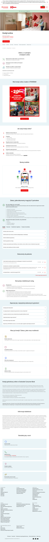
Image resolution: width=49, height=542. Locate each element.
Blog (33, 504)
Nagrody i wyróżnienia (4, 508)
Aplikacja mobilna (19, 526)
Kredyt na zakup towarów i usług (37, 489)
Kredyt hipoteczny (35, 494)
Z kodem (7, 44)
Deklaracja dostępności (4, 492)
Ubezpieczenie (34, 499)
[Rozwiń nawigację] (47, 7)
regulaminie (25, 155)
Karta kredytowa (35, 495)
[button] (47, 11)
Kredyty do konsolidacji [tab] (26, 226)
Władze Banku (3, 505)
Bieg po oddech (3, 529)
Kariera (2, 491)
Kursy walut (2, 495)
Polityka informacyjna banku (5, 521)
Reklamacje (2, 494)
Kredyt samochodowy (35, 493)
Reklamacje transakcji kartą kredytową (7, 510)
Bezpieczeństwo (19, 502)
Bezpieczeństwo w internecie (37, 511)
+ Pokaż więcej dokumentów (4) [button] (41, 275)
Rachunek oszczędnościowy (21, 492)
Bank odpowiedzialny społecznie (6, 525)
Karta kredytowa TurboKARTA (21, 491)
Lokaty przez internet (20, 493)
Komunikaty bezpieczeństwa (21, 505)
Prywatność (13, 536)
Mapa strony (38, 536)
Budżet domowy (35, 510)
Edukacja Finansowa (35, 505)
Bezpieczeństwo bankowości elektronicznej (23, 504)
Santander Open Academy (36, 506)
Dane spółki (2, 511)
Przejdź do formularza (24, 118)
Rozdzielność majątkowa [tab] (15, 226)
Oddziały (2, 489)
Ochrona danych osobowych (5, 519)
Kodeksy (2, 514)
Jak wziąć (11, 44)
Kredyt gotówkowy (35, 488)
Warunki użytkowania (32, 536)
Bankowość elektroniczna (20, 525)
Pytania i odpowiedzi (22, 44)
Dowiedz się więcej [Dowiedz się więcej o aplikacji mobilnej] (24, 190)
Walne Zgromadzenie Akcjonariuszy (6, 506)
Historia (2, 507)
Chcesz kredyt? (25, 11)
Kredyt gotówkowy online (20, 488)
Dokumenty (16, 44)
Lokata (33, 498)
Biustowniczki (3, 527)
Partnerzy (2, 512)
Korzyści (3, 44)
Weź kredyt (42, 7)
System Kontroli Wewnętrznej (5, 520)
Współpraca (2, 493)
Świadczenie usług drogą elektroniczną (22, 536)
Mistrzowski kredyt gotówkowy (21, 489)
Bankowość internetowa (20, 527)
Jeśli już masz (29, 44)
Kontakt (2, 488)
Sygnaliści (2, 516)
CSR (1, 526)
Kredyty (33, 507)
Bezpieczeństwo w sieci (20, 506)
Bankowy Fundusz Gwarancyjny (6, 517)
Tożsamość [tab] (8, 226)
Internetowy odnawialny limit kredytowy (38, 492)
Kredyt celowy (34, 491)
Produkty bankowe (35, 508)
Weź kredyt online (6, 41)
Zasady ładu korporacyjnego (5, 513)
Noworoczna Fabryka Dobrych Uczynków (7, 530)
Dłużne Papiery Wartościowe (5, 518)
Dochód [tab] (3, 226)
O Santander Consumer (4, 504)
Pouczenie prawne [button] (9, 38)
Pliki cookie (9, 536)
